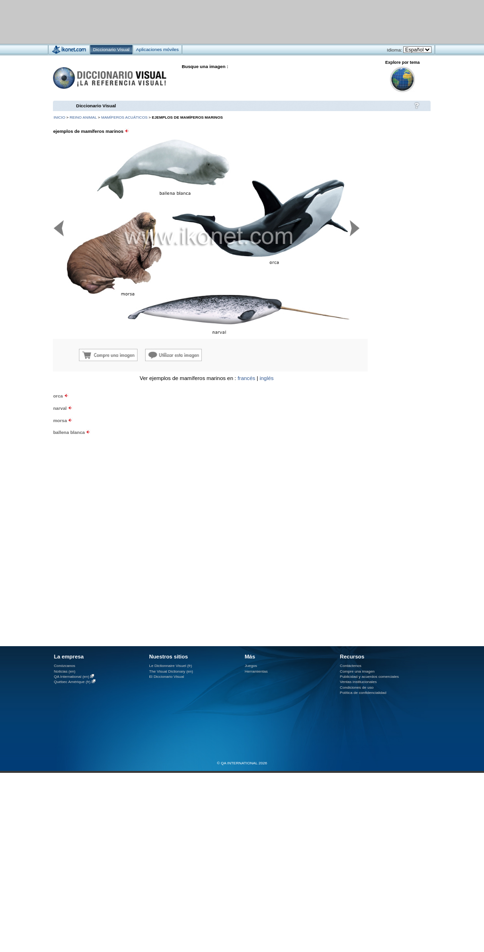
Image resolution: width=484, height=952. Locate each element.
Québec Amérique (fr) (72, 682)
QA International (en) (71, 677)
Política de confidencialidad (363, 693)
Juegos (251, 666)
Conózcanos (64, 666)
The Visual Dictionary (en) (171, 671)
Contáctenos (351, 666)
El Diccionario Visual (166, 677)
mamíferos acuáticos (124, 117)
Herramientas (256, 671)
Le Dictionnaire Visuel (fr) (170, 666)
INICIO (59, 117)
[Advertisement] (117, 459)
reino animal (82, 117)
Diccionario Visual (96, 105)
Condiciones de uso (356, 687)
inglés (266, 378)
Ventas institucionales (358, 682)
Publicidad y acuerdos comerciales (369, 677)
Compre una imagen (357, 671)
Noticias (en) (65, 671)
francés (246, 378)
